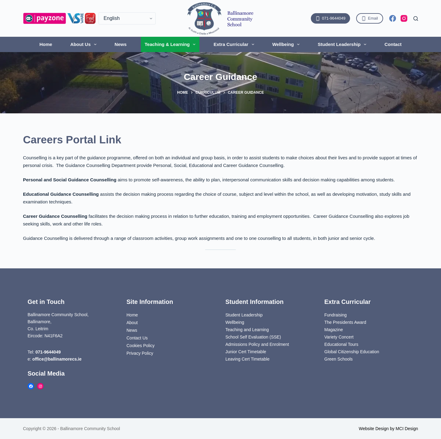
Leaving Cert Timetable (247, 359)
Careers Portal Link (72, 140)
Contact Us (137, 337)
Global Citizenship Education (351, 351)
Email (369, 18)
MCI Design (407, 428)
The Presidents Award (345, 322)
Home (46, 44)
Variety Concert (338, 337)
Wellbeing (287, 44)
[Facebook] (392, 18)
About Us (84, 44)
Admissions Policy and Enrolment (257, 344)
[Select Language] (127, 18)
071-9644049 (330, 18)
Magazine (333, 329)
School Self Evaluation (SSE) (253, 337)
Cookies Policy (140, 345)
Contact (392, 44)
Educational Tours (341, 344)
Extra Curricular (234, 44)
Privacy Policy (139, 353)
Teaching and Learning (247, 329)
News (120, 44)
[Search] (415, 18)
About (132, 322)
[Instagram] (404, 18)
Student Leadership (343, 44)
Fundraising (335, 314)
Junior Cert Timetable (245, 351)
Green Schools (338, 359)
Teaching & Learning (171, 44)
